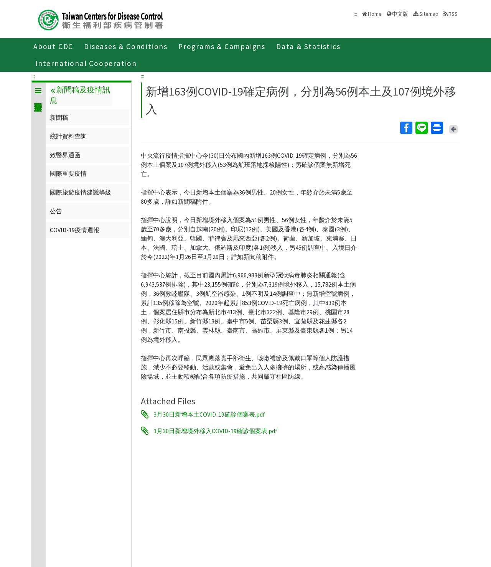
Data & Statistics (308, 46)
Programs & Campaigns (221, 46)
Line (421, 128)
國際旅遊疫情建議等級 (80, 192)
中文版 (400, 14)
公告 (56, 211)
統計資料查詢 (68, 136)
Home (375, 13)
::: (33, 76)
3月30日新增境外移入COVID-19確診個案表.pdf (215, 431)
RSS (453, 13)
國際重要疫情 (68, 173)
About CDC (53, 46)
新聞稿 (59, 117)
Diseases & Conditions (126, 46)
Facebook (405, 128)
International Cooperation (86, 63)
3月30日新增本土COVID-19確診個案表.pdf (209, 414)
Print (436, 128)
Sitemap (428, 13)
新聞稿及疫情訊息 (80, 95)
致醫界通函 (65, 155)
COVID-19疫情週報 (74, 230)
